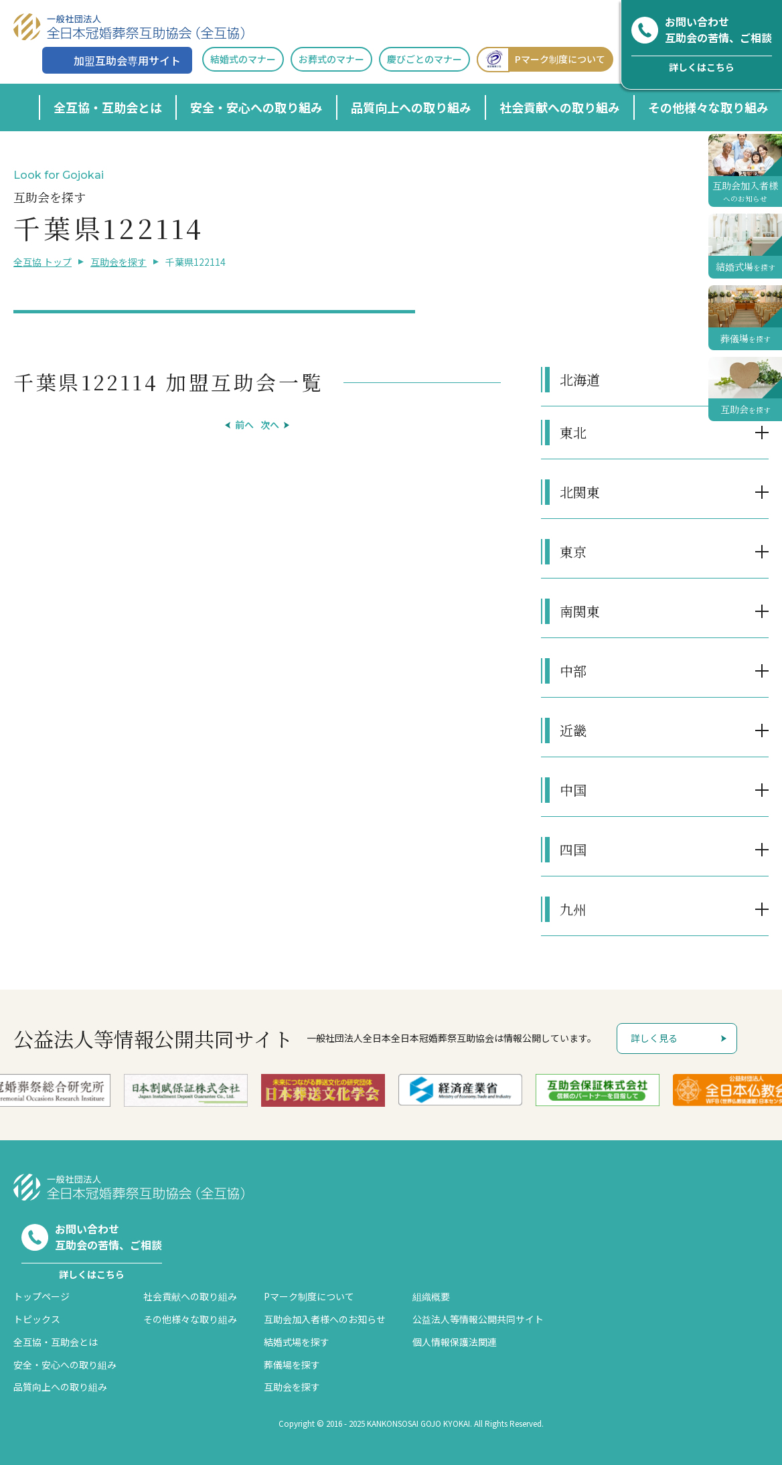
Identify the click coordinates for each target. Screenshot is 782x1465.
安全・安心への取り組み (256, 107)
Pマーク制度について (541, 59)
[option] (186, 1090)
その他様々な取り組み (708, 107)
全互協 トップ (42, 261)
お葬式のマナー (331, 59)
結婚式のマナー (243, 59)
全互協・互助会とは (108, 107)
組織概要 (431, 1296)
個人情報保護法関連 (454, 1341)
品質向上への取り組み (411, 107)
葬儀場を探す (292, 1364)
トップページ (41, 1296)
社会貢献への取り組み (559, 107)
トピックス (36, 1319)
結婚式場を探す (296, 1341)
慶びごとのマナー (424, 59)
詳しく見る (654, 1038)
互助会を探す (118, 261)
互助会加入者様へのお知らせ (325, 1319)
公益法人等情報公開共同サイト (478, 1319)
